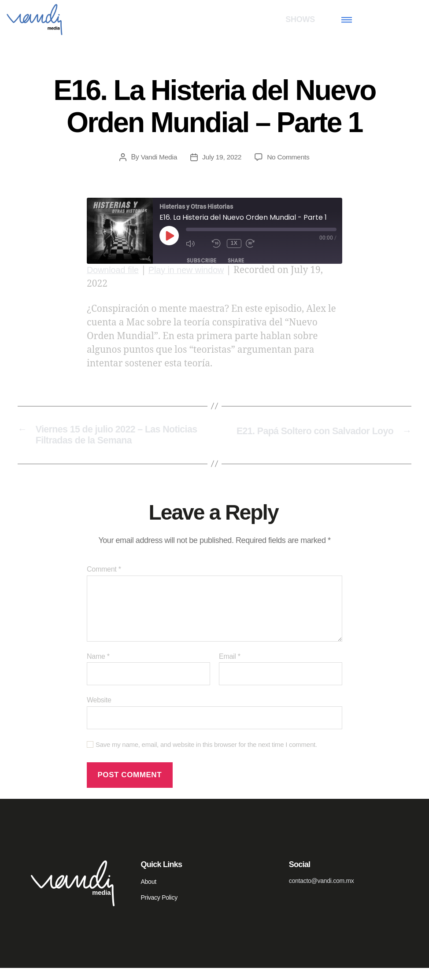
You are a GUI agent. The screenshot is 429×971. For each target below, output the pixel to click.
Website (99, 703)
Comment (104, 572)
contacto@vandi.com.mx (321, 883)
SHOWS (300, 19)
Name (98, 659)
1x (234, 243)
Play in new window (192, 270)
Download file (114, 270)
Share (236, 260)
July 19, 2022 (222, 157)
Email (229, 659)
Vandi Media (158, 157)
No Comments (289, 157)
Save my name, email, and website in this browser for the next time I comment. (206, 747)
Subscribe (202, 260)
